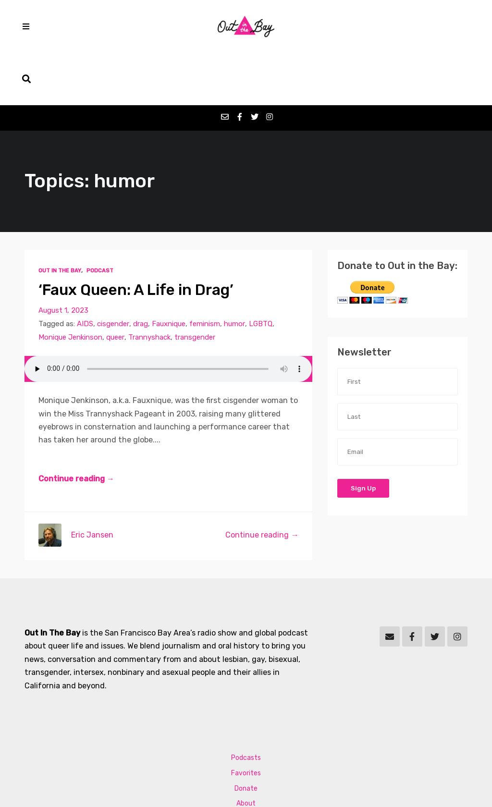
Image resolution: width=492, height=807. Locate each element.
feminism (205, 271)
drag (141, 271)
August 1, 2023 (63, 258)
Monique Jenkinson (70, 285)
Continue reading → (76, 426)
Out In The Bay (59, 218)
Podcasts (246, 705)
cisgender (113, 271)
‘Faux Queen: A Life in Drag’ (136, 237)
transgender (197, 285)
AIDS (85, 271)
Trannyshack (151, 285)
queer (116, 285)
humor (235, 271)
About (246, 751)
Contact (246, 766)
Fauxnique (169, 271)
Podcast (99, 218)
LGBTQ (261, 271)
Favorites (246, 720)
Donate (246, 736)
